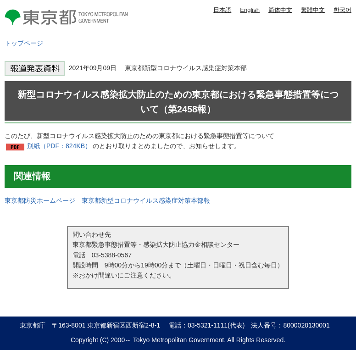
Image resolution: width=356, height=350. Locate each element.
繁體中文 (313, 9)
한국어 (342, 9)
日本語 (222, 9)
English (250, 9)
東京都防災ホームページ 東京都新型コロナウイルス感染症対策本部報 (107, 200)
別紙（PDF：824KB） (59, 146)
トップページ (24, 43)
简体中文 (280, 9)
